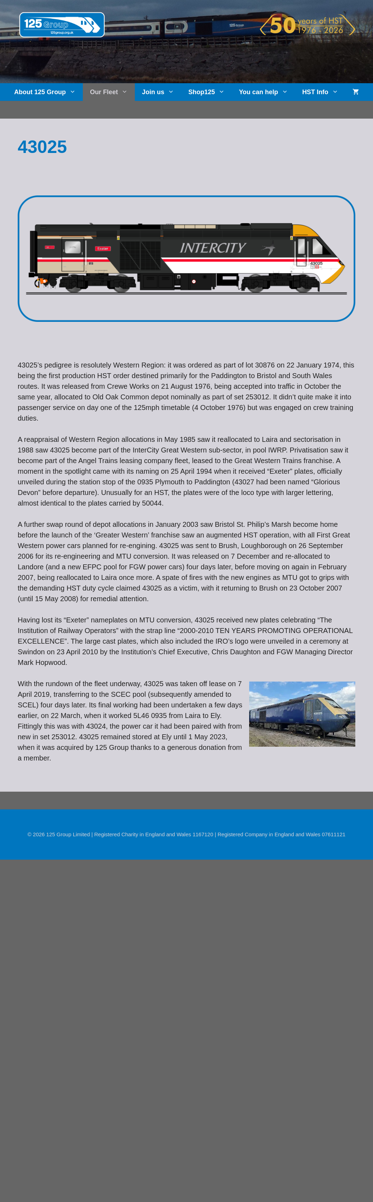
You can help (267, 92)
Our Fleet (112, 92)
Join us (161, 92)
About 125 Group (48, 92)
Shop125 (210, 92)
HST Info (323, 92)
